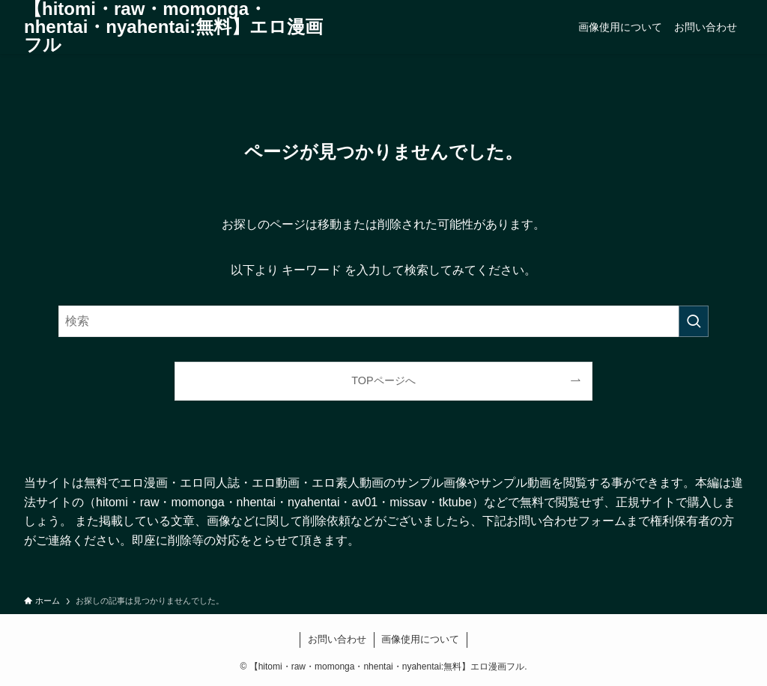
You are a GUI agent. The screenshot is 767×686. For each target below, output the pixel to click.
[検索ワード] (383, 321)
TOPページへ (383, 380)
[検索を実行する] (694, 321)
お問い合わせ (337, 639)
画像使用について (420, 639)
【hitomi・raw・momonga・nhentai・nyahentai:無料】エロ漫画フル (173, 27)
